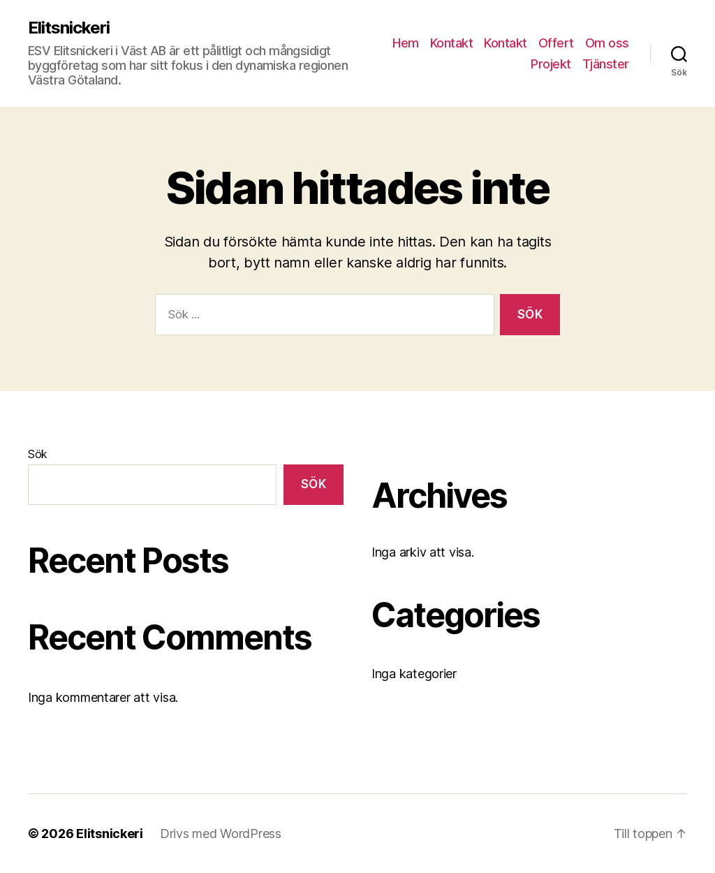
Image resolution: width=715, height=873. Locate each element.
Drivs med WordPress (220, 833)
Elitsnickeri (69, 28)
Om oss (607, 43)
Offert (556, 43)
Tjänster (605, 64)
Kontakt (451, 43)
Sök (37, 454)
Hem (405, 43)
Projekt (551, 64)
